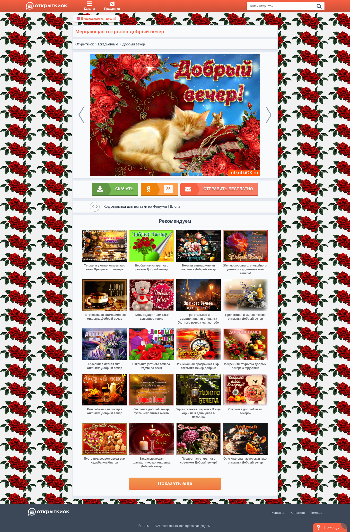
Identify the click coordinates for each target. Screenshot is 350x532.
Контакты (278, 513)
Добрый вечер (133, 44)
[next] (268, 115)
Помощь (316, 513)
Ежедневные (108, 44)
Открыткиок (84, 44)
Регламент (297, 513)
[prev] (81, 115)
